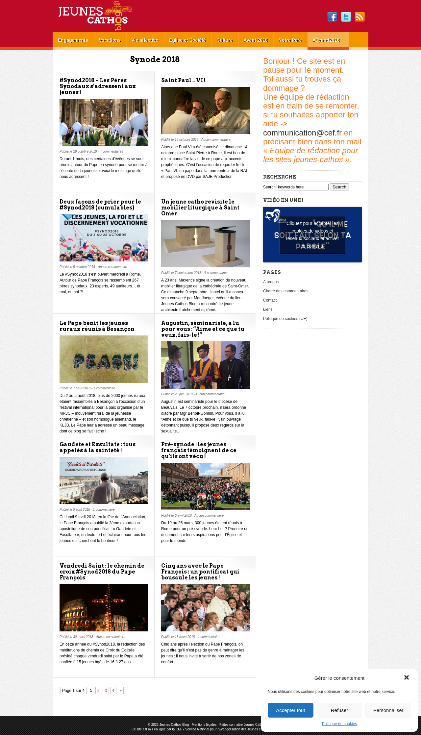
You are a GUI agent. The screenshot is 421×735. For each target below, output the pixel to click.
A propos (271, 282)
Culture (224, 40)
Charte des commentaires (285, 291)
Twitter (346, 17)
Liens (268, 309)
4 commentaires (111, 151)
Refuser (339, 710)
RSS (360, 17)
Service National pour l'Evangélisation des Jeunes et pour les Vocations (237, 729)
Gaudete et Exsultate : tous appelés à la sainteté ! (98, 447)
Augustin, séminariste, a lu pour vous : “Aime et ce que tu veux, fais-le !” (202, 329)
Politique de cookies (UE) (285, 318)
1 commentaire (104, 388)
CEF (179, 729)
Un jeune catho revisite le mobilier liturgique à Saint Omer (200, 208)
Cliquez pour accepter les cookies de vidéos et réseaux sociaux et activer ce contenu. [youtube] (312, 235)
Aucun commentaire (216, 139)
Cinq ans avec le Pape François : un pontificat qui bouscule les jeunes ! (200, 572)
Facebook (332, 17)
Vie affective (145, 40)
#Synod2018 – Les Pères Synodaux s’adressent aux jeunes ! (98, 86)
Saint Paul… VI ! (183, 80)
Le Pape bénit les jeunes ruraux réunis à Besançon (97, 326)
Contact (270, 300)
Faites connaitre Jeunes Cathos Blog (246, 724)
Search (270, 187)
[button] (407, 678)
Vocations (110, 40)
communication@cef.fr (302, 132)
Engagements (73, 40)
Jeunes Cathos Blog (106, 16)
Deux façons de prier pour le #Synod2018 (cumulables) (100, 205)
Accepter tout (290, 710)
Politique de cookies (339, 724)
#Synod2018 (326, 40)
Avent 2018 (255, 40)
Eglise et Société (187, 40)
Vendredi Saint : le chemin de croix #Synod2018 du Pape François (102, 572)
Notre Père (290, 40)
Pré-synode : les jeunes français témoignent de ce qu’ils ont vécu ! (198, 450)
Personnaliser (388, 710)
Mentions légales (204, 724)
